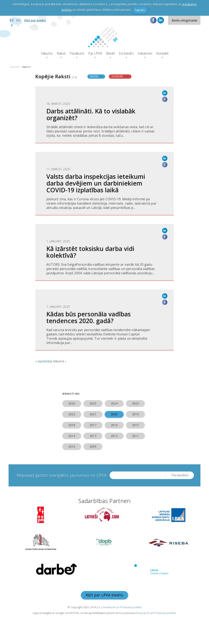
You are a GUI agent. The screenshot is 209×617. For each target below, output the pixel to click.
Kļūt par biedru (35, 20)
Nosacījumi (143, 613)
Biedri (110, 53)
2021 (93, 414)
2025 (93, 403)
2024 (114, 403)
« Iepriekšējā (44, 361)
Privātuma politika (165, 613)
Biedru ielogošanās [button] (184, 20)
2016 (114, 425)
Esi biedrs (126, 53)
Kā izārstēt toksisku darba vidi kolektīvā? (90, 252)
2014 (71, 436)
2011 (135, 436)
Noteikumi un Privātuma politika (122, 607)
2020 (114, 414)
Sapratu (140, 10)
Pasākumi (77, 53)
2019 (135, 414)
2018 (71, 425)
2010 (71, 446)
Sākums (47, 53)
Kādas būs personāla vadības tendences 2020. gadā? (88, 317)
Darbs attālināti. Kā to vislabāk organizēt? (90, 114)
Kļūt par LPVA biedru (104, 594)
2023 (135, 403)
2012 (114, 436)
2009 (93, 446)
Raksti (61, 53)
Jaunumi (120, 76)
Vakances (145, 53)
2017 (93, 425)
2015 (135, 425)
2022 (71, 414)
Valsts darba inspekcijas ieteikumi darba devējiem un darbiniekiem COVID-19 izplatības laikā (95, 183)
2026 (71, 403)
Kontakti (162, 53)
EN (18, 20)
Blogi (96, 76)
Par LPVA (95, 53)
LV (12, 20)
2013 (93, 436)
